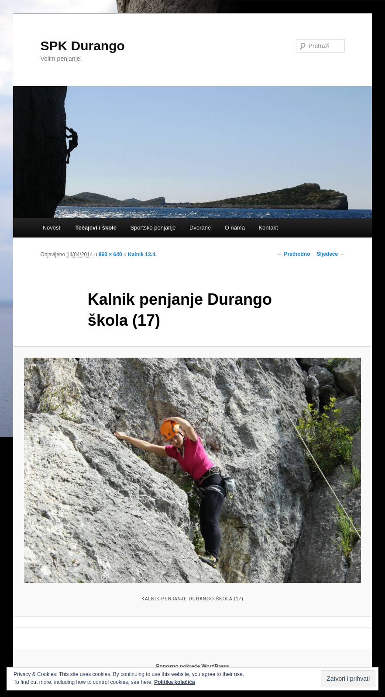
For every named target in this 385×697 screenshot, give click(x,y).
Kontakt (268, 227)
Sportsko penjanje (152, 227)
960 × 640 (110, 254)
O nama (235, 227)
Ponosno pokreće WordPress (192, 666)
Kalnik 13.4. (142, 254)
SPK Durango (82, 45)
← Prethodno (293, 254)
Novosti (52, 227)
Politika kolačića (174, 682)
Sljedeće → (331, 254)
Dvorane (200, 227)
